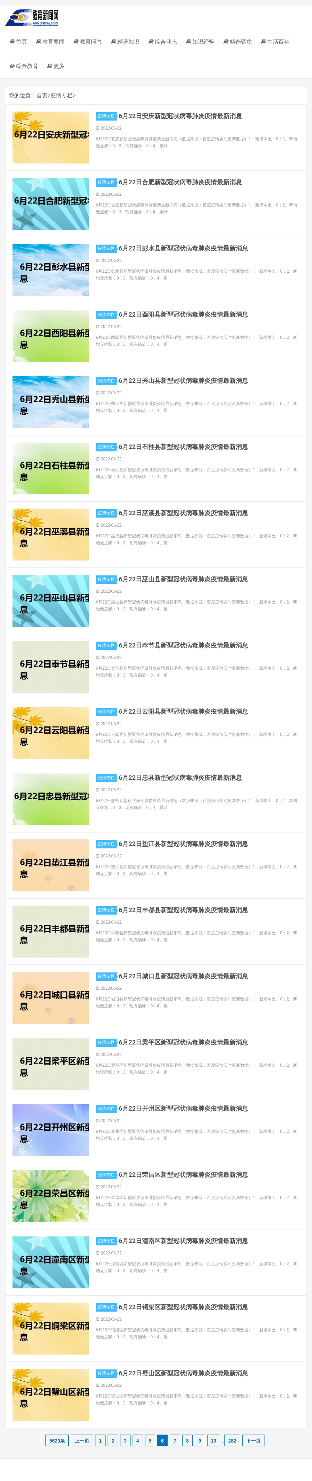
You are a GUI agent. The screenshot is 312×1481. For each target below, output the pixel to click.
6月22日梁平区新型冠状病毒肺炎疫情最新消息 (183, 1036)
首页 (18, 36)
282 (232, 1435)
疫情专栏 (61, 90)
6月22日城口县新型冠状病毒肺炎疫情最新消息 (183, 970)
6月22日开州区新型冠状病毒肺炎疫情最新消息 (183, 1103)
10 (214, 1435)
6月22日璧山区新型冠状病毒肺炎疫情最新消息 (183, 1367)
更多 (56, 60)
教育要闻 (50, 36)
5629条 (57, 1435)
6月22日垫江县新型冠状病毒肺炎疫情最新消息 (183, 838)
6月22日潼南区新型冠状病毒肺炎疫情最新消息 (183, 1235)
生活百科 (275, 36)
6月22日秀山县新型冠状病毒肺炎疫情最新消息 (183, 375)
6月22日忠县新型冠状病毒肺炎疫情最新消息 (180, 772)
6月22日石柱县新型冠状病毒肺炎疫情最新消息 (183, 441)
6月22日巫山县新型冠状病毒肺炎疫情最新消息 (183, 573)
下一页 (253, 1435)
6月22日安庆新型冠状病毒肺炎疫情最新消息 (180, 110)
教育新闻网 (32, 12)
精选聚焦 (238, 36)
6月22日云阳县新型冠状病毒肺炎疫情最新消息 (183, 705)
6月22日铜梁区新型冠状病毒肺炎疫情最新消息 (183, 1301)
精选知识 (125, 36)
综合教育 (24, 60)
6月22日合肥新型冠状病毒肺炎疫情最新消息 (180, 176)
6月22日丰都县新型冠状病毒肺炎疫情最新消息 (183, 904)
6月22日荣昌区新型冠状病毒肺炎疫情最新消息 (183, 1169)
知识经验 (200, 36)
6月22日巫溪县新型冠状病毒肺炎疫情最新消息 (183, 507)
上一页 (82, 1435)
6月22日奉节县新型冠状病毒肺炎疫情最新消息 (183, 639)
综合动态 (163, 36)
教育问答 (88, 36)
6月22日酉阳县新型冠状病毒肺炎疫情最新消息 (183, 308)
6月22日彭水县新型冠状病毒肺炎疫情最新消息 (183, 242)
